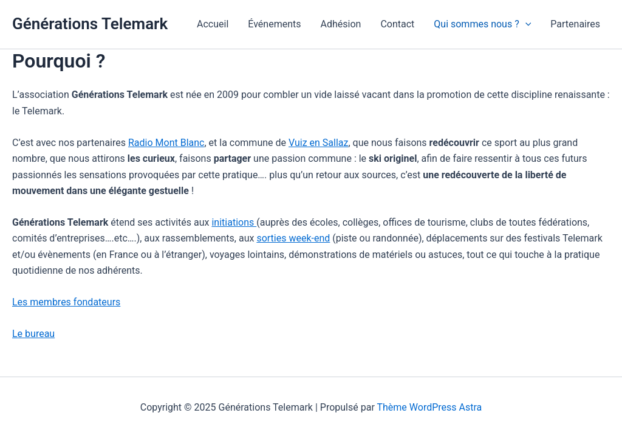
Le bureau (33, 333)
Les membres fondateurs (66, 302)
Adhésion (341, 24)
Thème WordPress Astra (429, 407)
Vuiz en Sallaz (319, 142)
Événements (274, 24)
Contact (397, 24)
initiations (233, 222)
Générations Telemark (90, 24)
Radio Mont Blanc (166, 142)
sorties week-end (293, 238)
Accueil (212, 24)
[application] (525, 24)
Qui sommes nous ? (482, 24)
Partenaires (575, 24)
